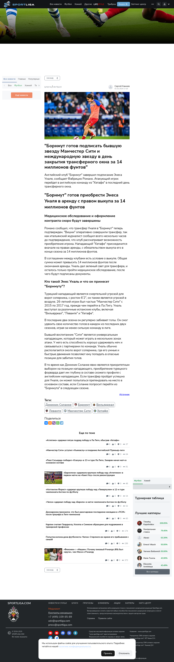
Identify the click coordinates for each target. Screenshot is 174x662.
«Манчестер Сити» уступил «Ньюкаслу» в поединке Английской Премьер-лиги (85, 450)
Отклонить (124, 653)
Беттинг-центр (138, 4)
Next (39, 85)
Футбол (68, 4)
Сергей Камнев (122, 86)
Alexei (143, 623)
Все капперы (152, 657)
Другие (88, 4)
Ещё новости (21, 95)
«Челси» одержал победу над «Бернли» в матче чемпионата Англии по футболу (86, 502)
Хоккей (78, 4)
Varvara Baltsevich (148, 636)
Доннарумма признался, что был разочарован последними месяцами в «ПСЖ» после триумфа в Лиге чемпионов (85, 513)
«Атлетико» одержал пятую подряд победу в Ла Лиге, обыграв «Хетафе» (82, 440)
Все (10, 85)
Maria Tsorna (146, 643)
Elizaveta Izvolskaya (145, 650)
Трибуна (111, 4)
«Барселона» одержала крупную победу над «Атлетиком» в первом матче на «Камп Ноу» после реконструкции (93, 474)
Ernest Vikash (146, 630)
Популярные (33, 79)
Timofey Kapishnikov (145, 608)
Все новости (56, 4)
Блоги (47, 87)
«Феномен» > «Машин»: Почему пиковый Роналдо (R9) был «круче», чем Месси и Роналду (93, 550)
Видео (121, 4)
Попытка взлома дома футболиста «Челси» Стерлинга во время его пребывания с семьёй (87, 538)
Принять (108, 653)
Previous (4, 85)
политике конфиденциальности (75, 646)
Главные (22, 79)
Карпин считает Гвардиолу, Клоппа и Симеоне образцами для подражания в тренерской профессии (84, 525)
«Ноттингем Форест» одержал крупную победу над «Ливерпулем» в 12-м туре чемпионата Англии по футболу (85, 490)
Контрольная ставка (146, 616)
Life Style (99, 4)
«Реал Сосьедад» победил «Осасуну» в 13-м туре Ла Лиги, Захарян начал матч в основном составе (86, 461)
